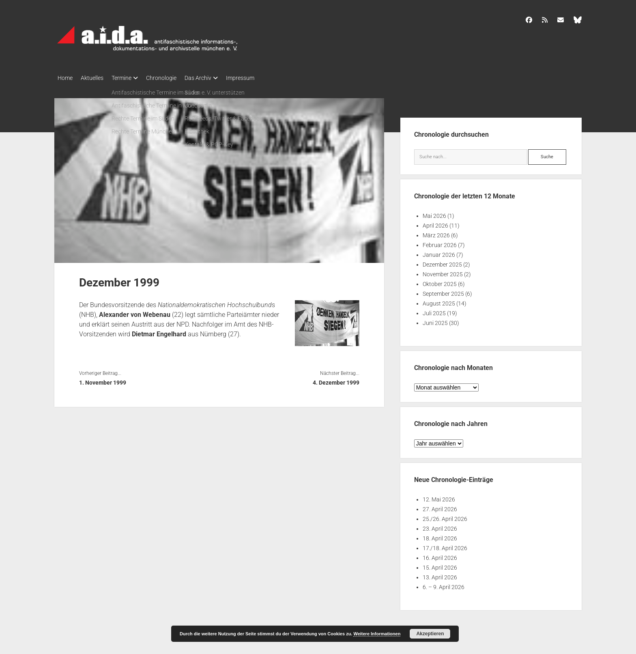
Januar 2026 (439, 252)
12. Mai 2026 (439, 497)
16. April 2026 (440, 555)
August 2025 (439, 301)
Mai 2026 (434, 213)
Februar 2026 (440, 242)
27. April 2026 (440, 506)
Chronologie (173, 78)
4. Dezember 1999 (336, 380)
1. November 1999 (102, 380)
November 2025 (443, 272)
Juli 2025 (434, 311)
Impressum (260, 78)
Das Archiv (214, 78)
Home (65, 78)
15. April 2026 (440, 565)
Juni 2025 (435, 320)
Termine (130, 78)
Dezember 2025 (442, 262)
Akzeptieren (430, 634)
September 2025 (443, 291)
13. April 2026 (440, 575)
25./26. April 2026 (445, 516)
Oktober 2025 (440, 281)
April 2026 (435, 223)
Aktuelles (96, 78)
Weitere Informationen (376, 633)
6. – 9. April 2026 (443, 584)
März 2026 (436, 233)
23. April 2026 (440, 526)
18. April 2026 (440, 536)
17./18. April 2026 (445, 545)
